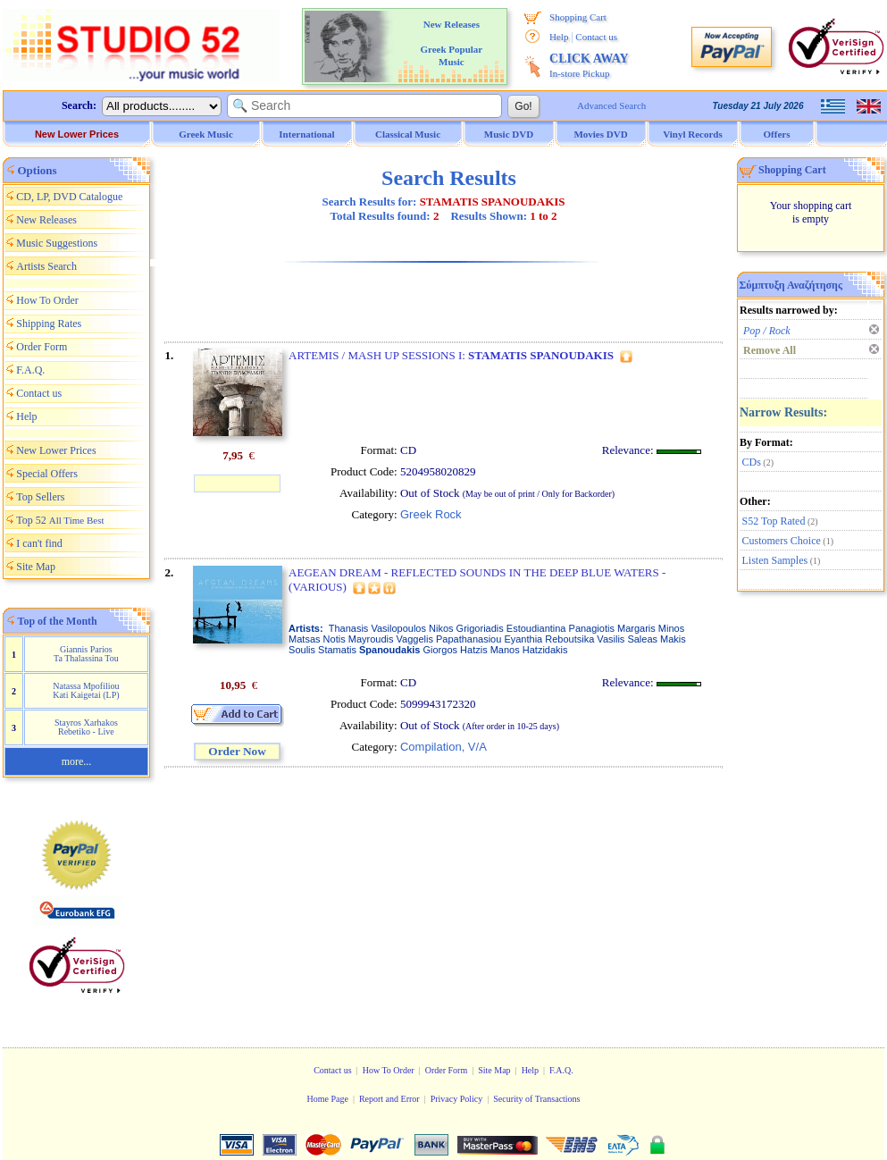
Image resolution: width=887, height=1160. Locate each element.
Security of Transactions (536, 1099)
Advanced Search (611, 105)
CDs (751, 462)
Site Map (35, 566)
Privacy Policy (457, 1099)
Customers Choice (781, 540)
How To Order (47, 300)
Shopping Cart (578, 17)
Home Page (326, 1099)
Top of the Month (57, 621)
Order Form (41, 346)
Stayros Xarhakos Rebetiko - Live (86, 727)
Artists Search (46, 266)
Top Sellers (40, 497)
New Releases (46, 220)
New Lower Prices (77, 134)
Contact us (596, 36)
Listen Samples (775, 560)
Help (558, 36)
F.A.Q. (30, 370)
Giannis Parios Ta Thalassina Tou (86, 653)
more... (77, 761)
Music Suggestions (56, 243)
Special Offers (47, 473)
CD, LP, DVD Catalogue (69, 196)
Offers (777, 134)
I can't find (39, 543)
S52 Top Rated (774, 521)
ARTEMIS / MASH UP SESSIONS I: (451, 355)
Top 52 (60, 520)
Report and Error (389, 1099)
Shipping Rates (48, 323)
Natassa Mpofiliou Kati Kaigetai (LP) (86, 690)
